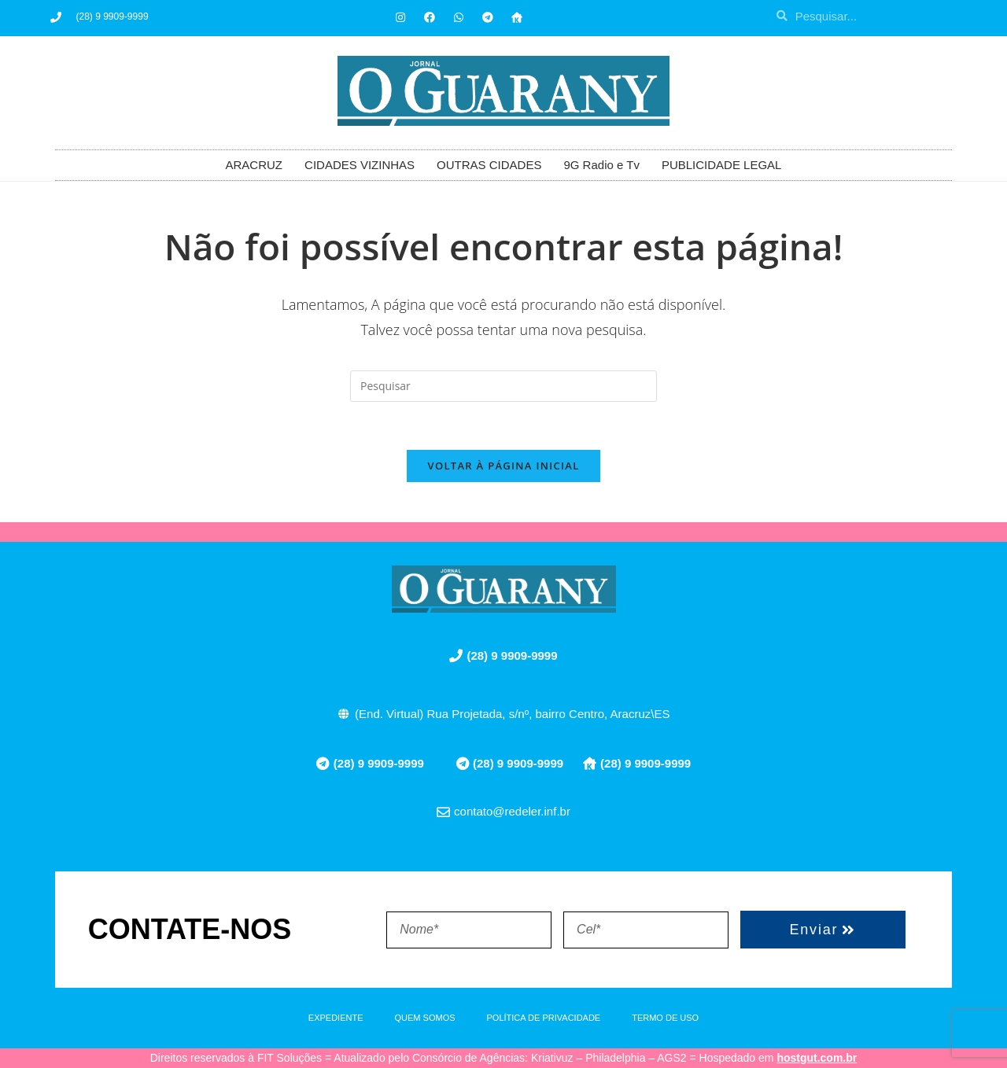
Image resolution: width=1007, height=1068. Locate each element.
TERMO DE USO (665, 1017)
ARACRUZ (254, 164)
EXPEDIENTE (335, 1017)
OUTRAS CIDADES (489, 164)
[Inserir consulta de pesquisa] (503, 386)
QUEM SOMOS (425, 1017)
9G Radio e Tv (601, 164)
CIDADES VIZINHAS (359, 164)
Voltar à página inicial (503, 466)
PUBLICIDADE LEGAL (722, 164)
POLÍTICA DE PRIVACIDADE (544, 1017)
